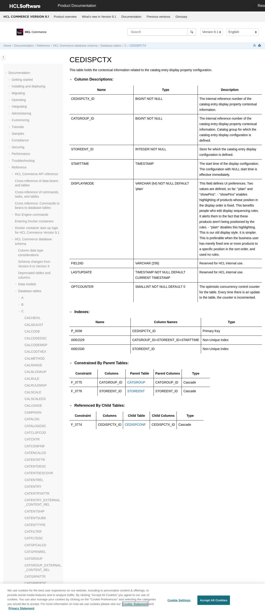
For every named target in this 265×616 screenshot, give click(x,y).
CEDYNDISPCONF (38, 90)
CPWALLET (33, 583)
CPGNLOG (33, 502)
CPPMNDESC (35, 549)
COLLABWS (33, 421)
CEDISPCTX (138, 45)
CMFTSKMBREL (37, 306)
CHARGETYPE (36, 145)
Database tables (110, 45)
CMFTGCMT (34, 286)
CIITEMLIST (33, 172)
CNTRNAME (34, 408)
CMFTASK (32, 266)
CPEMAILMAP (35, 489)
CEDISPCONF (35, 77)
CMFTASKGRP (36, 279)
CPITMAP (32, 516)
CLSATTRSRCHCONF (41, 205)
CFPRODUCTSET (38, 138)
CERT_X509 (33, 104)
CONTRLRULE (35, 468)
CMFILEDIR (33, 259)
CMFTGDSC (34, 293)
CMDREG (32, 232)
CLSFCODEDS (36, 212)
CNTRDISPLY (35, 401)
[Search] (191, 32)
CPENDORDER (36, 495)
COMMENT (33, 455)
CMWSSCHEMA (36, 394)
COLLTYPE (33, 448)
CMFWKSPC (34, 313)
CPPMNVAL (33, 576)
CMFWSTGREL (36, 327)
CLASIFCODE (35, 178)
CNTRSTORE (34, 414)
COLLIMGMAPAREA (39, 441)
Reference (43, 45)
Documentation (131, 16)
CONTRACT (33, 462)
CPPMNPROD (35, 569)
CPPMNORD (34, 563)
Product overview (65, 16)
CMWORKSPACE (37, 387)
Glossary (181, 16)
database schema (75, 45)
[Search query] (161, 32)
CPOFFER (32, 522)
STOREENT (136, 391)
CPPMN (30, 529)
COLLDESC (33, 435)
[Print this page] (260, 45)
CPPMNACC (34, 536)
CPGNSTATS (34, 509)
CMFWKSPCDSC (37, 320)
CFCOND (31, 118)
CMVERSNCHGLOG (40, 360)
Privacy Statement (21, 610)
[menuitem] (65, 17)
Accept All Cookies (213, 601)
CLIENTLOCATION (38, 199)
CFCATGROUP (36, 111)
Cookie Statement (135, 605)
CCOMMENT (34, 70)
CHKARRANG (35, 151)
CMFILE (30, 253)
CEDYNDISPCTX (37, 97)
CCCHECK (32, 64)
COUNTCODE (35, 475)
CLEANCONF (34, 192)
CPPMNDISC (34, 556)
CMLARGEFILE (36, 334)
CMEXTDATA (34, 239)
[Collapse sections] (255, 45)
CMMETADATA (35, 340)
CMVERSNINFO (36, 381)
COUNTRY (32, 482)
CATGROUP (136, 382)
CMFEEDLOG (35, 246)
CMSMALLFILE (36, 354)
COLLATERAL (35, 428)
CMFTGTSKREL (36, 300)
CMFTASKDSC (35, 273)
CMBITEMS (33, 225)
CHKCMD (32, 158)
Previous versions (158, 16)
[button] (23, 64)
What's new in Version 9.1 (99, 16)
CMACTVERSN (36, 219)
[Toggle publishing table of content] (3, 57)
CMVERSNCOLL (37, 367)
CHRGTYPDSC (36, 165)
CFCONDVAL (34, 131)
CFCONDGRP (35, 124)
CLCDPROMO (35, 185)
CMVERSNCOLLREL (40, 374)
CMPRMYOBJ (35, 347)
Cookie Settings (179, 601)
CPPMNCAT (33, 543)
